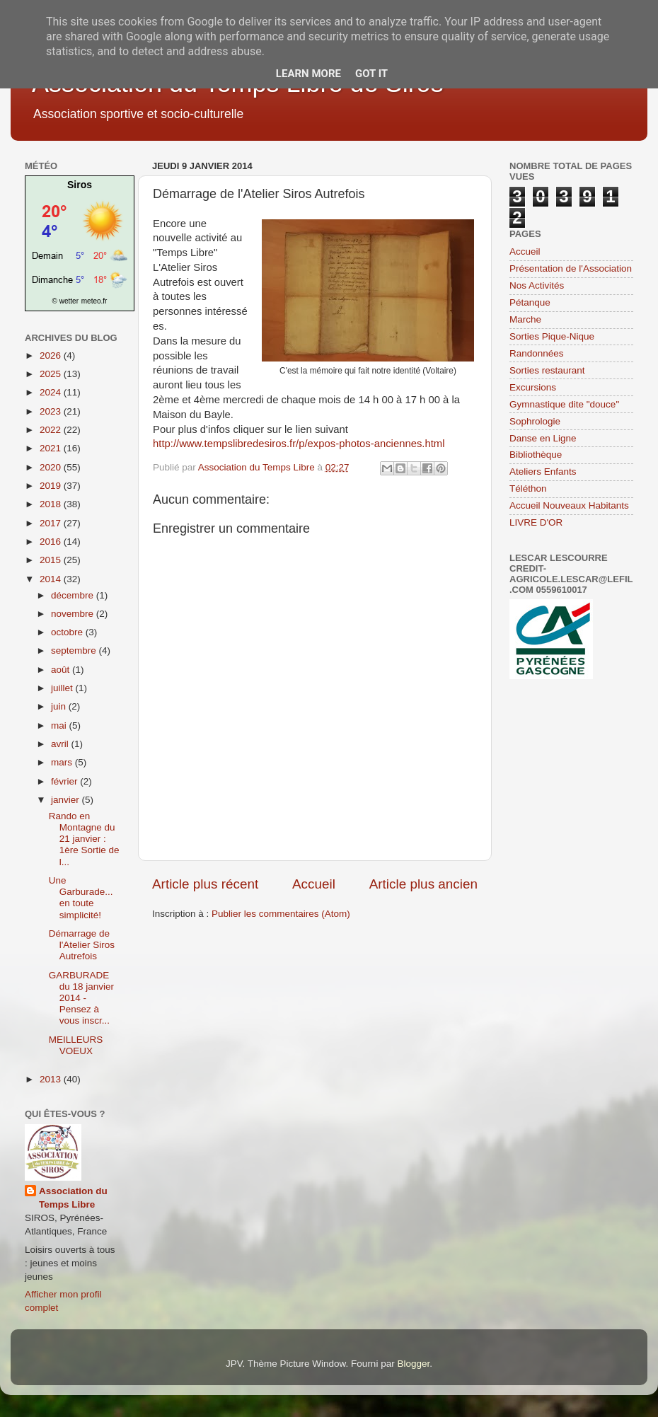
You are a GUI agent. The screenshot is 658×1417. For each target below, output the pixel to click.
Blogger (413, 1363)
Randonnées (536, 353)
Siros (79, 184)
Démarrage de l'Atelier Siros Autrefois (82, 944)
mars (63, 762)
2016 (52, 541)
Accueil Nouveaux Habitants (569, 505)
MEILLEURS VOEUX (76, 1045)
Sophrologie (534, 421)
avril (61, 744)
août (61, 669)
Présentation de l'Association (570, 268)
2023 (52, 411)
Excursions (532, 387)
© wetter (65, 301)
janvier (66, 799)
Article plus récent (205, 884)
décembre (73, 595)
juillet (63, 688)
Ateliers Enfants (543, 471)
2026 (52, 355)
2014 (52, 579)
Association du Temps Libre (73, 1198)
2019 (52, 485)
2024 (52, 392)
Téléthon (528, 488)
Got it (371, 73)
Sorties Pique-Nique (551, 336)
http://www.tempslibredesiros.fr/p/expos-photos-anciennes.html (299, 443)
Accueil (313, 884)
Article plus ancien (423, 884)
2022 (52, 429)
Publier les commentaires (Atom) (281, 913)
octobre (68, 632)
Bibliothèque (535, 454)
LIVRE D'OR (535, 522)
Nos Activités (536, 285)
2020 (52, 467)
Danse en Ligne (543, 438)
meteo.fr (94, 301)
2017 (52, 523)
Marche (525, 319)
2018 (52, 504)
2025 (52, 374)
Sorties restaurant (547, 370)
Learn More (308, 73)
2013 (52, 1079)
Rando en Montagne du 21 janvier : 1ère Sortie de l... (84, 839)
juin (60, 706)
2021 (52, 448)
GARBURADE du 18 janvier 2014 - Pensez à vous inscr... (81, 998)
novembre (73, 613)
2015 (52, 560)
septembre (75, 650)
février (65, 781)
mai (60, 725)
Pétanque (529, 302)
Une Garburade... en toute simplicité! (81, 897)
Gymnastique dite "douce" (564, 404)
